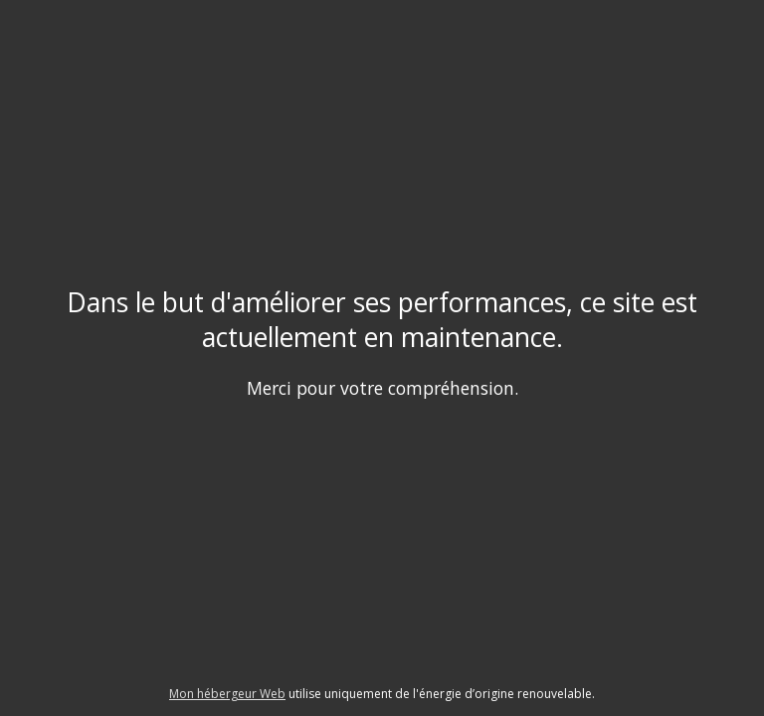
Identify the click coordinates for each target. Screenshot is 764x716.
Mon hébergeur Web (227, 693)
